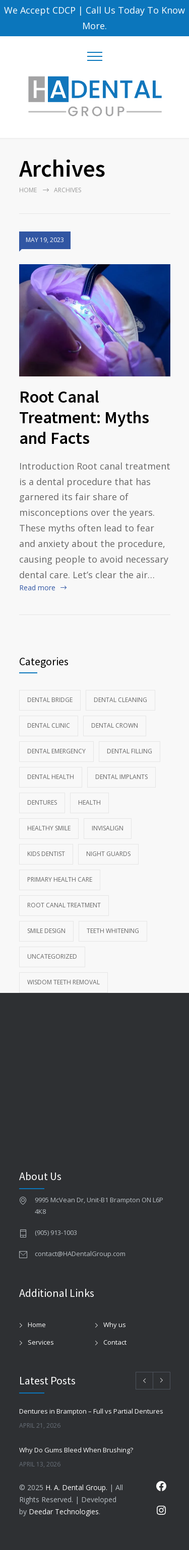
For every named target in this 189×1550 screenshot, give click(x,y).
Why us (114, 1324)
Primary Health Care (59, 879)
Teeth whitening (113, 930)
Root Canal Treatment (64, 905)
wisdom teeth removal (63, 982)
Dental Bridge (50, 699)
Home (28, 190)
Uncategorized (52, 956)
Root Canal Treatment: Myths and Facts (84, 417)
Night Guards (108, 853)
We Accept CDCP (40, 10)
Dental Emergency (56, 751)
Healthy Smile (49, 828)
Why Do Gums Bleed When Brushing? (76, 1449)
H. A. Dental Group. (76, 1487)
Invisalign (107, 828)
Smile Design (46, 930)
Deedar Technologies (64, 1511)
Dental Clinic (48, 725)
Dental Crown (114, 725)
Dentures (42, 802)
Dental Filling (129, 751)
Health (89, 802)
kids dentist (46, 853)
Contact (115, 1342)
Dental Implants (121, 776)
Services (41, 1342)
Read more (37, 587)
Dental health (50, 776)
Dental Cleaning (120, 699)
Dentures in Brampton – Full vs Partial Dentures (91, 1411)
